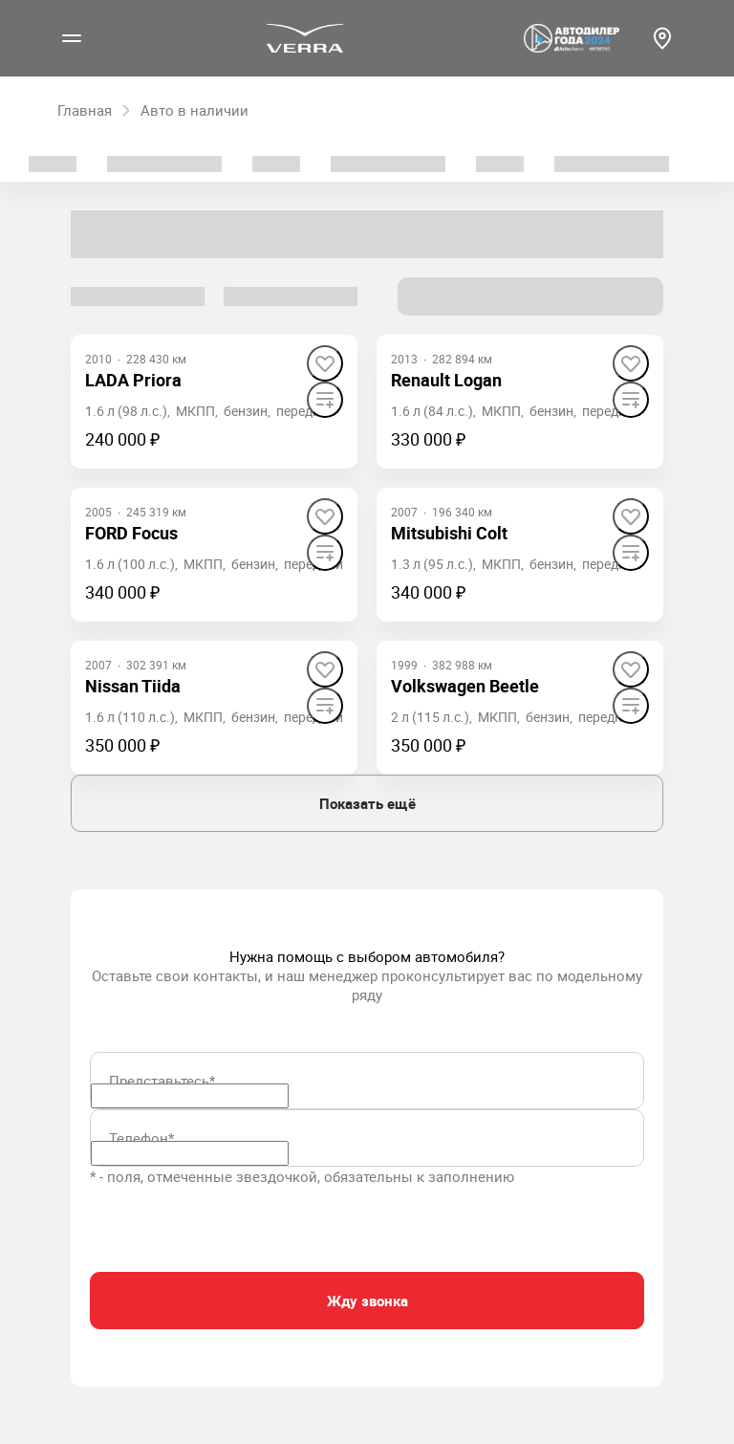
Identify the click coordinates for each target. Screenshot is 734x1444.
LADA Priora (133, 379)
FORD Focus (131, 532)
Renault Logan (446, 379)
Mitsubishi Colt (449, 532)
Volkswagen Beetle (465, 685)
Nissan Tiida (133, 685)
